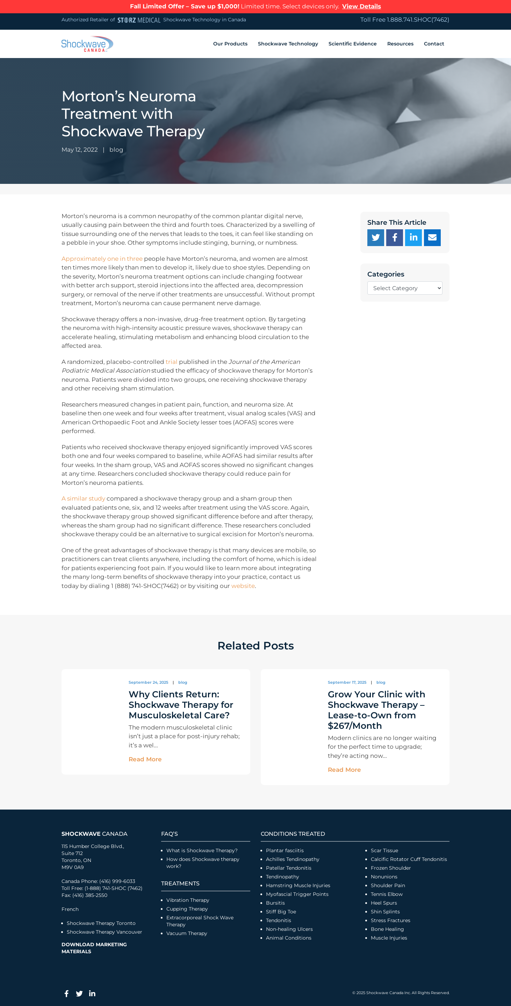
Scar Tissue (384, 850)
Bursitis (275, 903)
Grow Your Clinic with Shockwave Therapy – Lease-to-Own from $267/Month (376, 710)
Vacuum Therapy (186, 933)
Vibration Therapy (187, 900)
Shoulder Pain (388, 885)
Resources (400, 44)
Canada (95, 834)
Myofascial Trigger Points (297, 894)
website (243, 585)
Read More (145, 759)
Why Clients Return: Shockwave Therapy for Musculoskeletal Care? (181, 704)
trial (172, 361)
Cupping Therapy (187, 909)
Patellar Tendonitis (288, 868)
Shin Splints (385, 911)
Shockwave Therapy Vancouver (104, 932)
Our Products (230, 44)
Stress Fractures (390, 920)
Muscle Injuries (389, 938)
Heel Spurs (384, 903)
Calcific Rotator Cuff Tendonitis (409, 859)
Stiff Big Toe (281, 911)
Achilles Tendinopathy (292, 859)
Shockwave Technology (288, 44)
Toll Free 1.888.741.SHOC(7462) (404, 19)
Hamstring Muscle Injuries (299, 885)
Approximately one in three (102, 258)
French (70, 909)
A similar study (83, 498)
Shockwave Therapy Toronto (101, 923)
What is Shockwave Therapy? (202, 850)
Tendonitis (278, 920)
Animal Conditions (288, 938)
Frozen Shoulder (391, 868)
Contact (434, 44)
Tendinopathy (282, 877)
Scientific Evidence (353, 44)
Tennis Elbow (387, 894)
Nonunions (384, 877)
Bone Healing (387, 929)
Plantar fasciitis (285, 850)
